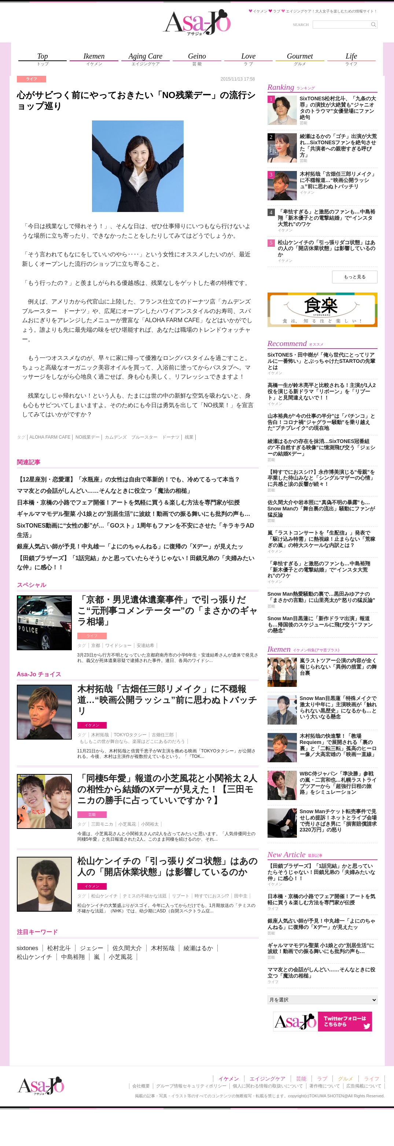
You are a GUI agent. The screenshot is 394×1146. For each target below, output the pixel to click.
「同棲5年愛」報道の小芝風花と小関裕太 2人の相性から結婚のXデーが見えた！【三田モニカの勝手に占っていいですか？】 (167, 789)
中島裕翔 (73, 957)
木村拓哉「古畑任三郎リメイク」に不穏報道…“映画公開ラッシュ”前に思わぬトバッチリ (167, 700)
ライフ (91, 636)
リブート (180, 895)
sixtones (27, 948)
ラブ (322, 1079)
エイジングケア (268, 1079)
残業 (189, 437)
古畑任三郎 (163, 734)
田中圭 (240, 895)
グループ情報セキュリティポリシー (191, 1086)
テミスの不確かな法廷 (145, 895)
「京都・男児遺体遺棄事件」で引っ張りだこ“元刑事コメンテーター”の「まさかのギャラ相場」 (167, 610)
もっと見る (355, 276)
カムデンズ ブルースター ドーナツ (142, 437)
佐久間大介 (127, 948)
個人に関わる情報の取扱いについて (268, 1086)
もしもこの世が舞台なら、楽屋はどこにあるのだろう (132, 741)
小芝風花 (127, 824)
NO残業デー (88, 437)
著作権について (324, 1086)
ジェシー (91, 948)
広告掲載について (364, 1086)
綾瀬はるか (198, 948)
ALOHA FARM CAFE (49, 437)
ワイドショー (118, 645)
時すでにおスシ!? (212, 895)
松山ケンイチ (104, 895)
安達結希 (145, 645)
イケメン (92, 725)
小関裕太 (150, 824)
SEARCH (301, 24)
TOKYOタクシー (130, 734)
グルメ (345, 1079)
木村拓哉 (100, 734)
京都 (95, 645)
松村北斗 (59, 948)
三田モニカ (102, 824)
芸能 (92, 814)
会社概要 (141, 1086)
